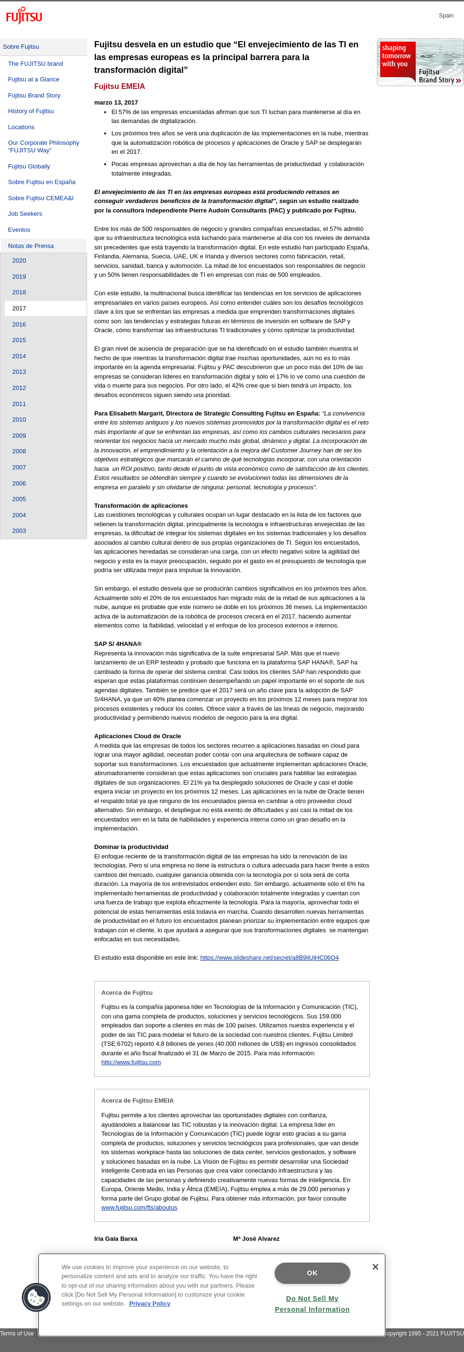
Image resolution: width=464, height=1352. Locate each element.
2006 (19, 483)
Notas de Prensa (31, 245)
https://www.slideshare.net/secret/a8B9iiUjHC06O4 (269, 957)
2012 (19, 387)
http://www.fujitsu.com (131, 1062)
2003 (19, 530)
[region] (212, 1295)
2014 (19, 356)
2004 (19, 515)
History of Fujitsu (31, 111)
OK (312, 1273)
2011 (19, 403)
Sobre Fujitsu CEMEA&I (41, 198)
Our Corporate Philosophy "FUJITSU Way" (43, 146)
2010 (19, 419)
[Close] (375, 1266)
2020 (19, 260)
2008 (19, 451)
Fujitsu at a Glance (33, 79)
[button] (36, 1297)
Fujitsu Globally (29, 166)
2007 (19, 467)
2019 (19, 276)
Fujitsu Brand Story (34, 95)
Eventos (19, 229)
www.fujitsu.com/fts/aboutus (139, 1207)
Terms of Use (17, 1333)
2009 (19, 435)
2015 (19, 340)
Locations (21, 127)
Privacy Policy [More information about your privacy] (149, 1303)
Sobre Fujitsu (21, 46)
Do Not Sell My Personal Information (312, 1304)
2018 (19, 292)
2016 (19, 324)
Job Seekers (25, 213)
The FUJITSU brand (35, 63)
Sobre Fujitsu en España (41, 182)
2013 (19, 371)
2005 (19, 499)
